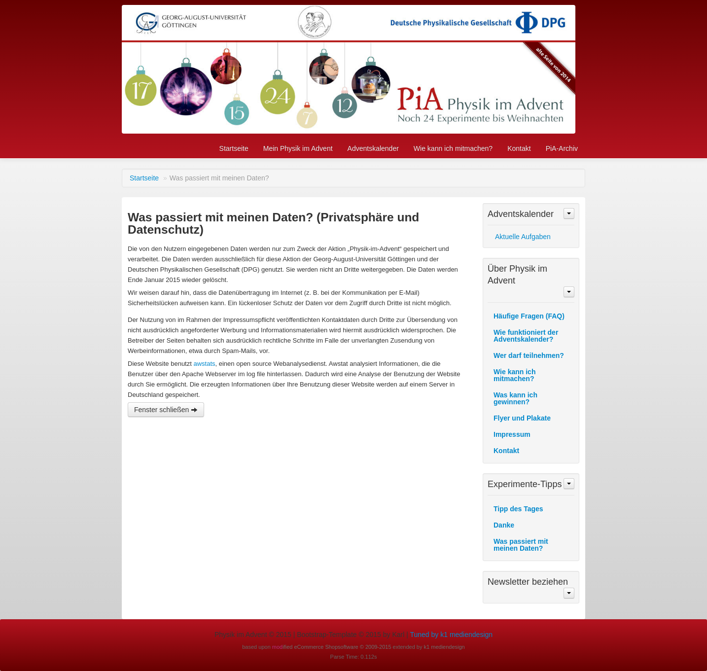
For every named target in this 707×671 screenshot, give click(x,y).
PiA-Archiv (562, 148)
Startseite (233, 148)
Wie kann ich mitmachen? (453, 148)
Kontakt (518, 148)
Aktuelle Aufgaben (523, 237)
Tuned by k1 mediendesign (451, 634)
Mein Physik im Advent (298, 148)
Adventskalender (373, 148)
